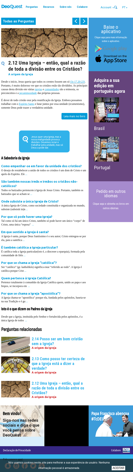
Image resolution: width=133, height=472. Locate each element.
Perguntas (32, 6)
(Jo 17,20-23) (77, 81)
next (83, 21)
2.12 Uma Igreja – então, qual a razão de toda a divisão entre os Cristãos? (58, 388)
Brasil (99, 128)
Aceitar (118, 468)
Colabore (82, 6)
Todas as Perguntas (18, 21)
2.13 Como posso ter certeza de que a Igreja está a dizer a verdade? (58, 363)
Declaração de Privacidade (17, 450)
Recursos (48, 6)
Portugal (102, 167)
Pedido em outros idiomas (111, 193)
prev (75, 21)
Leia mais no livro (74, 116)
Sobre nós (65, 6)
